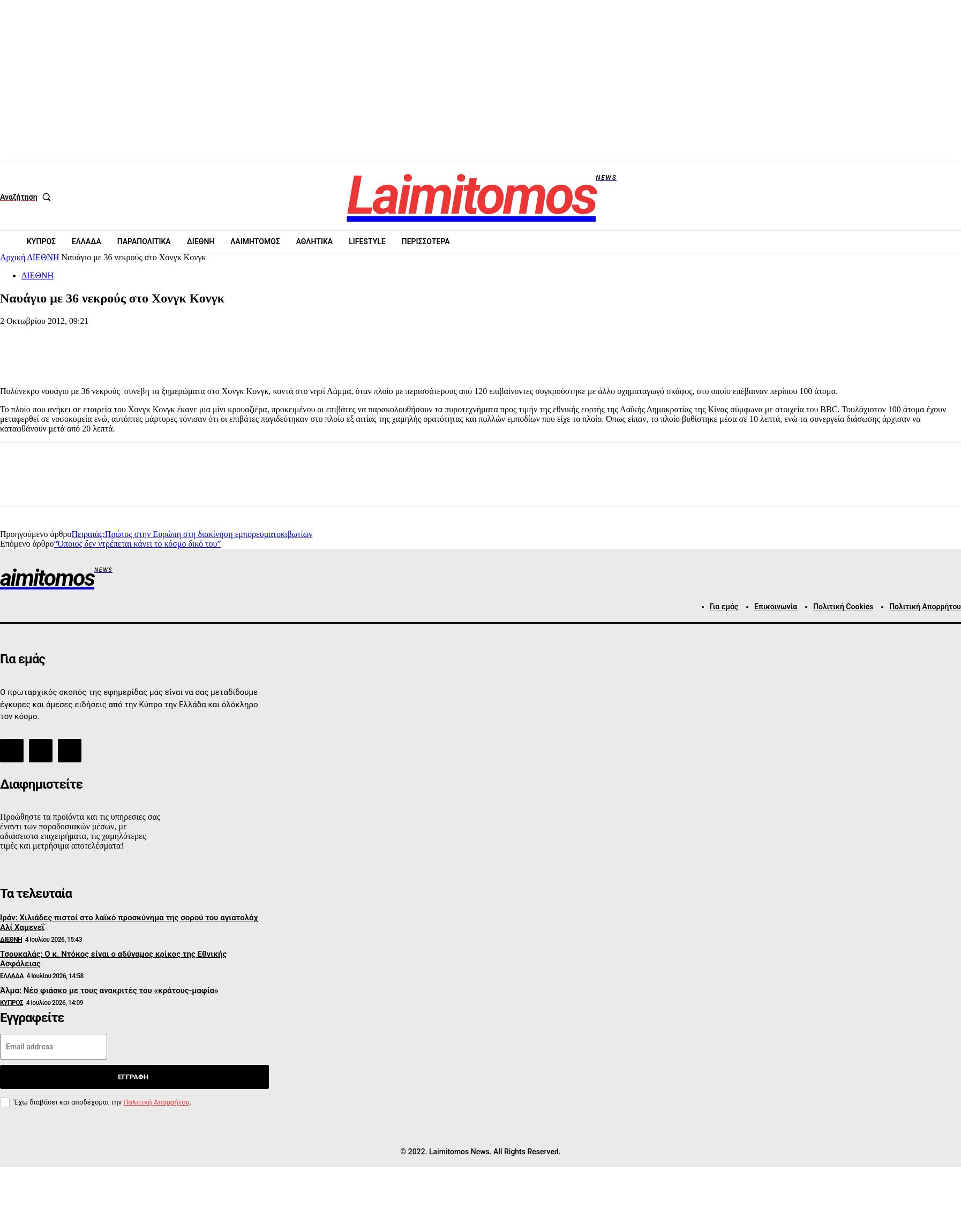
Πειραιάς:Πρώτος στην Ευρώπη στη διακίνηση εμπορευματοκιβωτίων (191, 534)
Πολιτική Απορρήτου (156, 1102)
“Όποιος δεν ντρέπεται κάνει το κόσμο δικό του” (137, 543)
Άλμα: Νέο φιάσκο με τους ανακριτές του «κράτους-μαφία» (109, 990)
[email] (53, 1047)
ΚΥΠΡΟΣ (11, 1003)
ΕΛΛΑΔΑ (12, 976)
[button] (28, 197)
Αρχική (12, 257)
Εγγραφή (133, 1077)
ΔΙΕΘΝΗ (43, 257)
